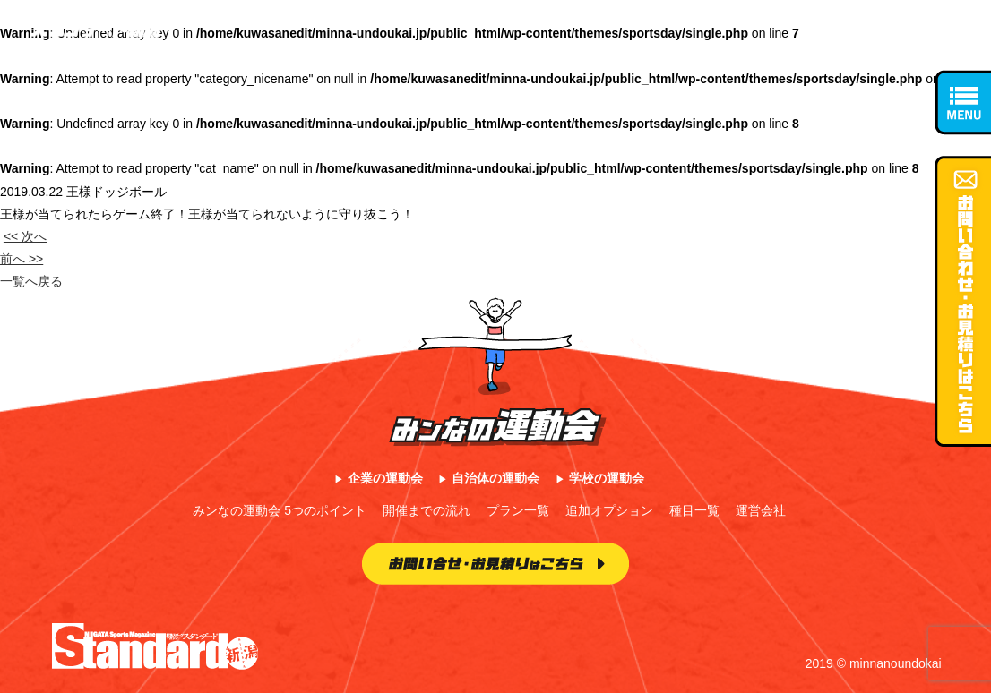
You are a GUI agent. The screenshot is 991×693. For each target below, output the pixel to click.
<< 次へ (25, 236)
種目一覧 (694, 510)
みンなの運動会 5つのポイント (279, 510)
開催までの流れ (426, 510)
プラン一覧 (518, 510)
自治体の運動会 (495, 478)
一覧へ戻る (31, 281)
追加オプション (609, 510)
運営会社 (761, 510)
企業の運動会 (385, 478)
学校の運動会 (606, 478)
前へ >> (21, 259)
